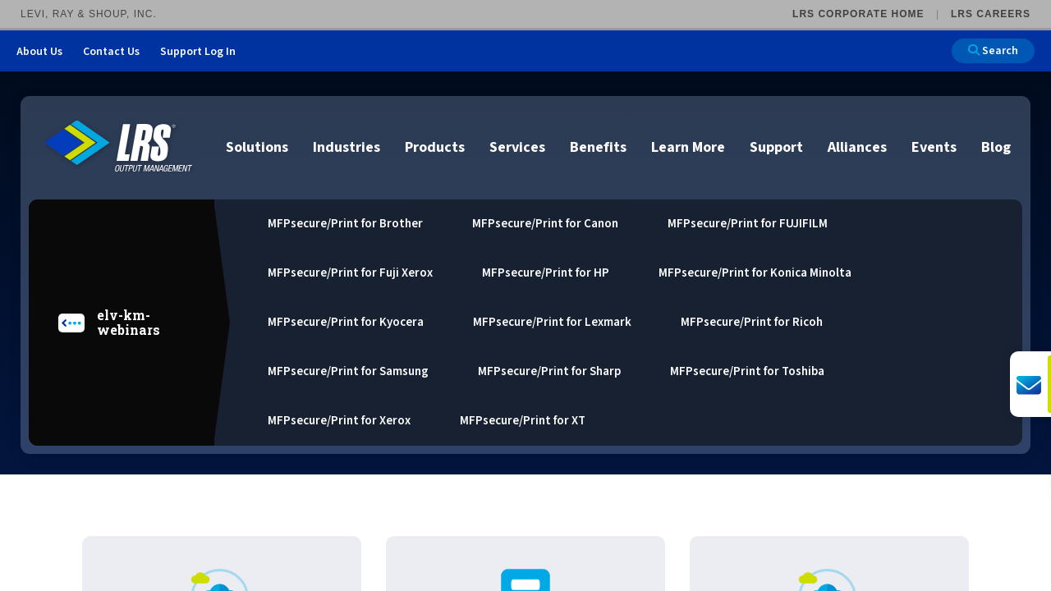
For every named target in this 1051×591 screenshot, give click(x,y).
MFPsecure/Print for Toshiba (747, 371)
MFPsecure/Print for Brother (345, 223)
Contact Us (111, 52)
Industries (346, 147)
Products (435, 147)
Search (993, 51)
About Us (39, 52)
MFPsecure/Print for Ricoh (752, 322)
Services (517, 147)
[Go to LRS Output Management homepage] (119, 146)
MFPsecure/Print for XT (522, 420)
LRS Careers (990, 14)
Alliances (857, 147)
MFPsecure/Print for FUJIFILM (748, 223)
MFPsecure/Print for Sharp (549, 371)
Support (776, 147)
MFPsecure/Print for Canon (545, 223)
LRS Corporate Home (858, 14)
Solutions (257, 147)
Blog (996, 147)
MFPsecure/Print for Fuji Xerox (350, 273)
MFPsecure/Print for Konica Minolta (755, 273)
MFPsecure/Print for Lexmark (552, 322)
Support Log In (198, 52)
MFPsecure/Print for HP (545, 273)
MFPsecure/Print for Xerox (339, 420)
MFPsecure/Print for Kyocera (346, 322)
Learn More (688, 147)
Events (934, 147)
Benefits (598, 147)
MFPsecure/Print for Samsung (348, 371)
